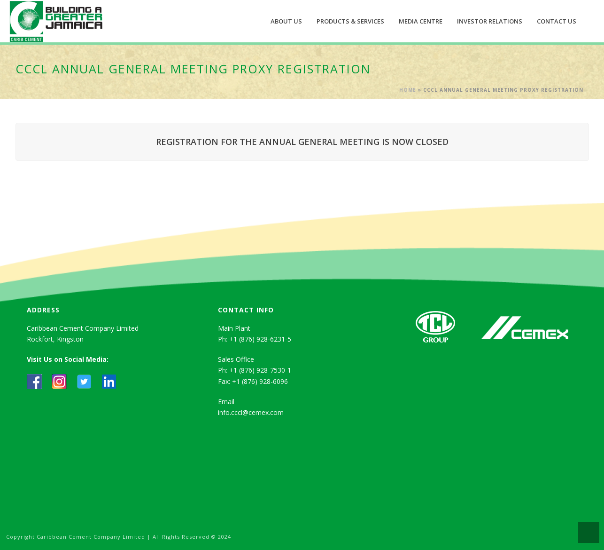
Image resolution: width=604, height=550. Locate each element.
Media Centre (420, 21)
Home (407, 90)
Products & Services (350, 21)
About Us (286, 21)
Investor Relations (489, 21)
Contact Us (556, 21)
